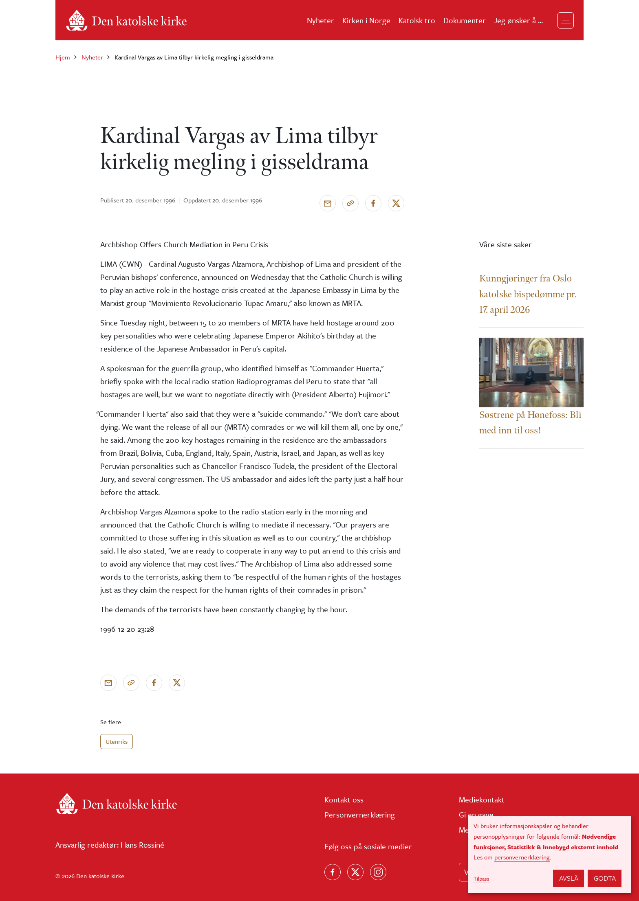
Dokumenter (464, 20)
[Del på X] (396, 203)
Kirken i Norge (366, 20)
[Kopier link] (350, 203)
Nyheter (320, 20)
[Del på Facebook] (373, 203)
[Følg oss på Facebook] (332, 872)
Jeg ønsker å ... (518, 20)
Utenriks (117, 741)
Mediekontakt (482, 799)
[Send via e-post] (328, 203)
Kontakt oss (344, 799)
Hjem (62, 57)
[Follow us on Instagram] (378, 872)
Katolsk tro (417, 20)
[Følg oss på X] (355, 872)
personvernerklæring (522, 857)
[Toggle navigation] (565, 20)
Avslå (568, 878)
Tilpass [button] (481, 879)
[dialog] (549, 854)
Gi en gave (476, 814)
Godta (605, 878)
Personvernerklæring (359, 814)
